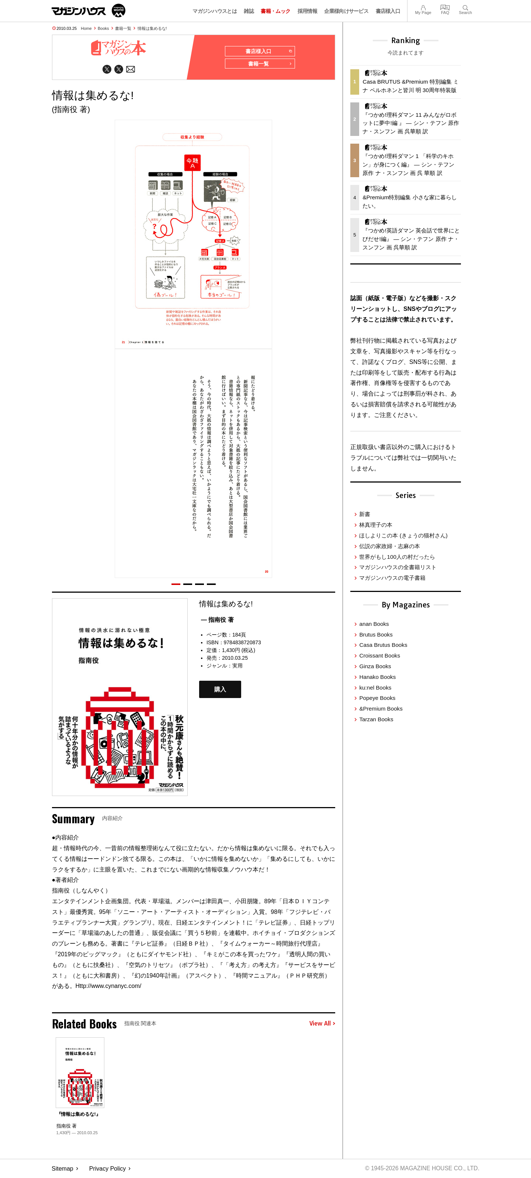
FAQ (445, 7)
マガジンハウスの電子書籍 (392, 578)
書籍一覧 (123, 28)
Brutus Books (375, 634)
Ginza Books (375, 666)
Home (86, 28)
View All (322, 1024)
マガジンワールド (88, 10)
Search (465, 7)
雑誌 (249, 11)
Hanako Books (377, 677)
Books (103, 28)
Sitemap (62, 1169)
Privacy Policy (107, 1169)
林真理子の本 (375, 525)
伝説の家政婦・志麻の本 (389, 546)
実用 (237, 666)
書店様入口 (388, 11)
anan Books (374, 624)
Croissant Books (379, 655)
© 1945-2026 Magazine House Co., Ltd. (420, 1169)
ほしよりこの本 (403, 535)
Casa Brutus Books (383, 645)
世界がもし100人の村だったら (397, 557)
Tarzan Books (376, 719)
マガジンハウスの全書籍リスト (398, 567)
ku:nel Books (375, 687)
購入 (220, 690)
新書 (364, 514)
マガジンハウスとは (214, 11)
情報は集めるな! (152, 28)
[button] (175, 585)
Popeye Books (377, 698)
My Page (423, 7)
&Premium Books (380, 708)
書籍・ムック (275, 11)
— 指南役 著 (217, 620)
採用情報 (307, 11)
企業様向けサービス (346, 11)
